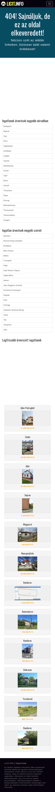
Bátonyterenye (9, 205)
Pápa (6, 195)
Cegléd (6, 156)
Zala (5, 330)
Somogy (7, 305)
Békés (6, 256)
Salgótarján (8, 146)
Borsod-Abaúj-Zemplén (13, 241)
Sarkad (6, 161)
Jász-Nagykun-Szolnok (13, 285)
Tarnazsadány (9, 215)
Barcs (6, 181)
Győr (5, 176)
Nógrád (7, 295)
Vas (5, 320)
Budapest (7, 126)
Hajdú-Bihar (8, 275)
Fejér (6, 266)
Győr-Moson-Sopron (12, 270)
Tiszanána (8, 191)
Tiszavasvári (9, 210)
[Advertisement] (27, 88)
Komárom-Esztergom (12, 290)
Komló (6, 171)
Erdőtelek (7, 151)
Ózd (5, 136)
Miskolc (7, 131)
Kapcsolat (21, 763)
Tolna (6, 315)
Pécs (6, 141)
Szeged (7, 220)
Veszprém (8, 325)
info (15, 3)
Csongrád (7, 261)
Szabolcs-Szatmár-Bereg (14, 310)
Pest (5, 300)
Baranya (7, 236)
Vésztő (6, 186)
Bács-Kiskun (9, 251)
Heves (6, 280)
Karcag (6, 200)
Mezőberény (9, 166)
